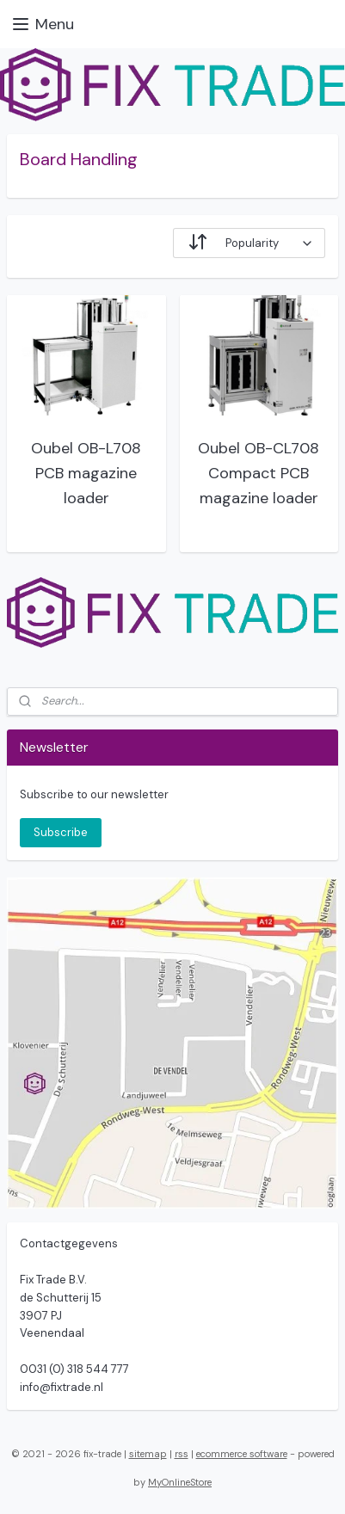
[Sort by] (249, 243)
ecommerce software (241, 1454)
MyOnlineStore (180, 1482)
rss (181, 1454)
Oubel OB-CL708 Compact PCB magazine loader (258, 473)
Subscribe (61, 832)
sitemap (148, 1454)
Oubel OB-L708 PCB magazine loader (86, 473)
